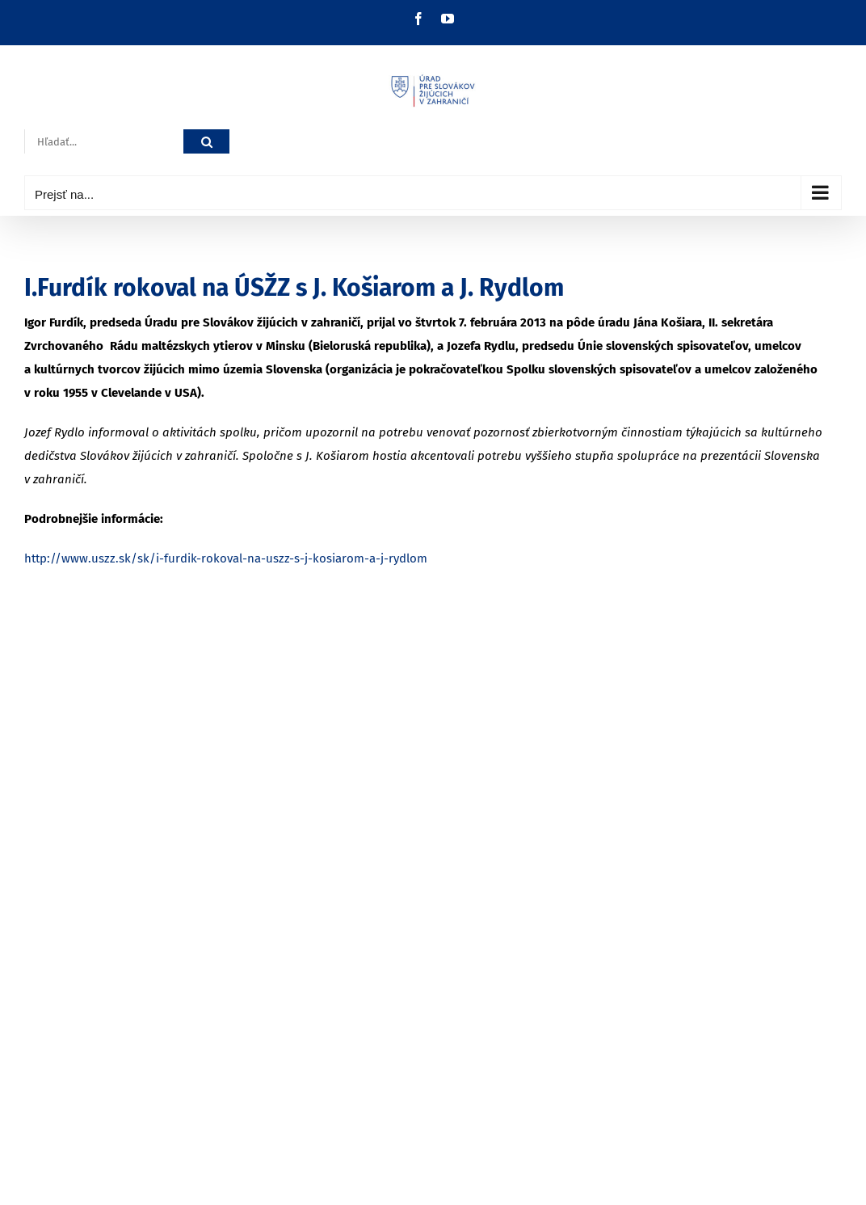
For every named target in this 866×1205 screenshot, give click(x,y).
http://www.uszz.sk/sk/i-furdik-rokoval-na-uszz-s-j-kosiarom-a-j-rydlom (225, 558)
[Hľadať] (206, 142)
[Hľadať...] (103, 142)
